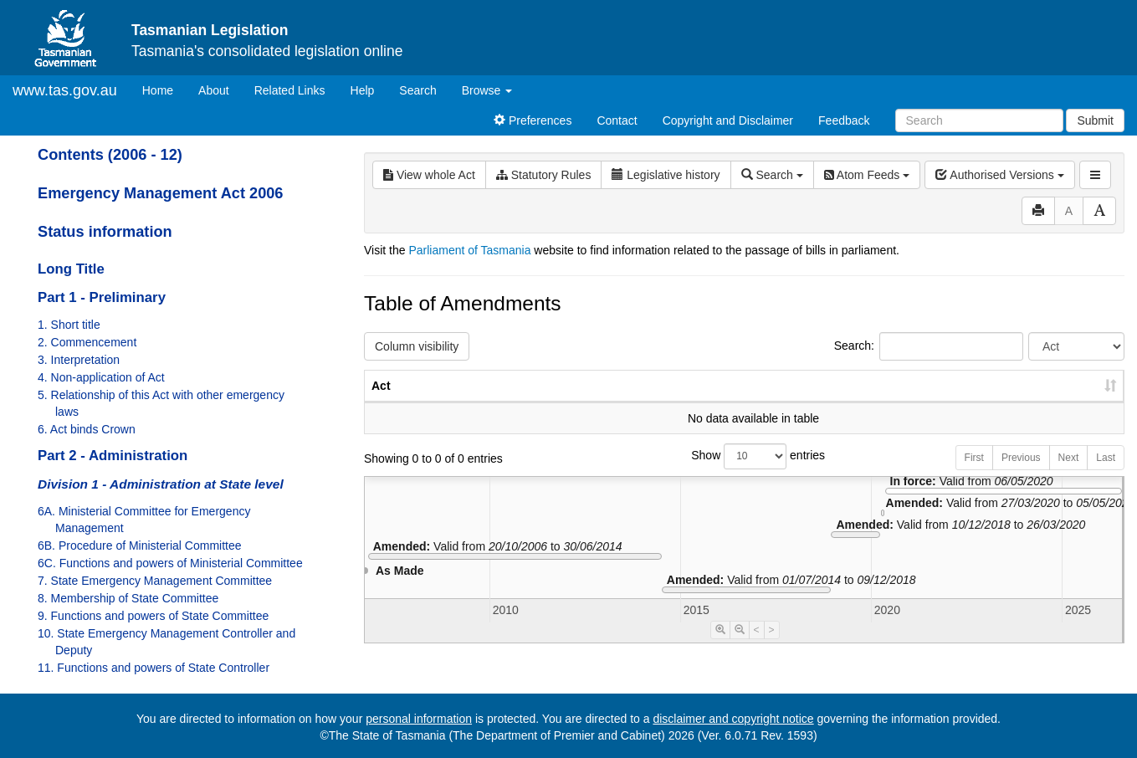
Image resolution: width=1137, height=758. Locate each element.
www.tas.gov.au (65, 90)
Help (363, 90)
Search (417, 90)
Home (164, 89)
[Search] (979, 120)
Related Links (289, 90)
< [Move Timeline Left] (757, 647)
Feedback (843, 120)
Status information (105, 231)
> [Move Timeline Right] (772, 647)
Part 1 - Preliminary (102, 297)
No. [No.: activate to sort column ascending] (844, 402)
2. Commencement (87, 342)
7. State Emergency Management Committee (155, 580)
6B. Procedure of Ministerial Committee (140, 545)
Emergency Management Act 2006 (160, 193)
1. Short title (69, 324)
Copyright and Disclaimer (728, 120)
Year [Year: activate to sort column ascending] (921, 402)
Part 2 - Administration (112, 456)
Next (1068, 474)
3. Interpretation (79, 359)
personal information (419, 718)
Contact (617, 120)
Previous (1021, 474)
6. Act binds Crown (87, 429)
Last (1105, 474)
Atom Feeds (866, 175)
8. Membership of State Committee (128, 598)
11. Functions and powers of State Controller (153, 667)
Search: (928, 346)
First (974, 474)
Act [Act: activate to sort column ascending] (381, 402)
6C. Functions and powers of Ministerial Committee (170, 563)
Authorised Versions (999, 175)
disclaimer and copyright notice (733, 718)
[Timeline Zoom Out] (740, 647)
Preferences (532, 120)
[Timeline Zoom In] (720, 647)
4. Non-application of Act (101, 377)
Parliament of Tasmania (469, 250)
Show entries (743, 473)
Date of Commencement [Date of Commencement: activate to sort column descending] (1036, 394)
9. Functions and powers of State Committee (153, 615)
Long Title (71, 269)
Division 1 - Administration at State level (161, 484)
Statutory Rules (544, 175)
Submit (1095, 120)
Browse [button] (487, 90)
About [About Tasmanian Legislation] (213, 90)
